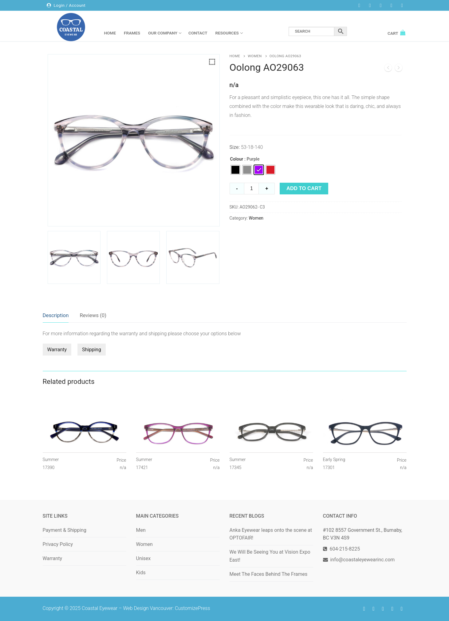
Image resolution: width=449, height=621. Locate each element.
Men (141, 530)
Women (255, 56)
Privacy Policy (58, 544)
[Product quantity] (251, 188)
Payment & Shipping (65, 530)
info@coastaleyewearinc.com (362, 560)
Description (56, 315)
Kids (141, 572)
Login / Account (66, 5)
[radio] (235, 169)
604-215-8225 (343, 549)
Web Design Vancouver (147, 608)
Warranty (57, 349)
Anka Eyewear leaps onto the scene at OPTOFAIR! (271, 534)
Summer (51, 464)
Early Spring (334, 464)
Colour (236, 159)
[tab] (56, 316)
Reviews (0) (93, 315)
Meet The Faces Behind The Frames (269, 574)
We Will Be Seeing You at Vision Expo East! (270, 556)
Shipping (91, 349)
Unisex (143, 558)
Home (235, 56)
